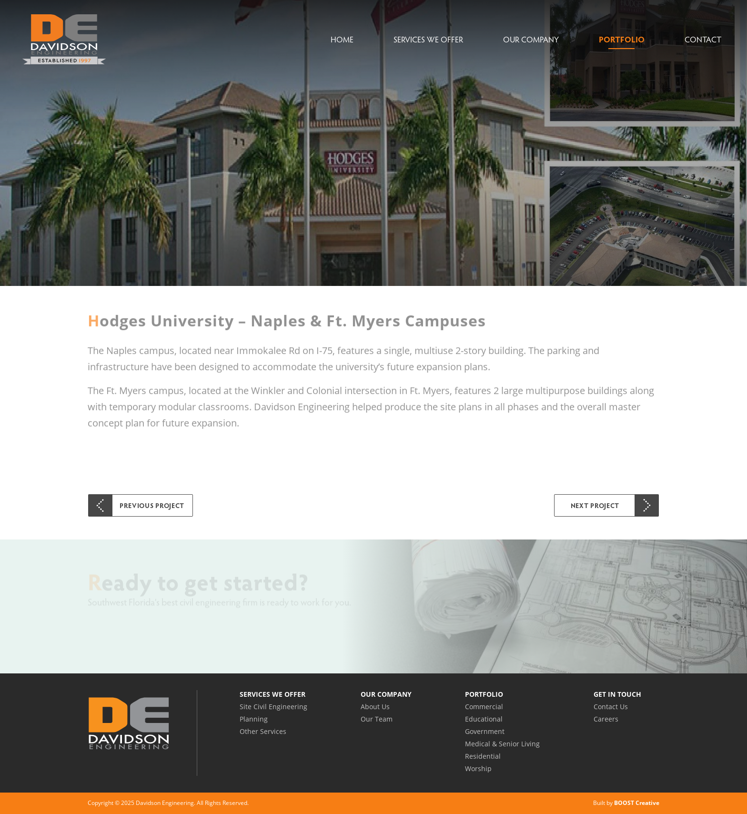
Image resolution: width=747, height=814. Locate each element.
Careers (606, 718)
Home (342, 39)
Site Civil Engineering (273, 706)
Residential (483, 756)
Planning (254, 718)
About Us (375, 706)
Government (485, 731)
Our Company (531, 39)
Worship (478, 768)
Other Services (263, 731)
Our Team (377, 718)
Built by (626, 803)
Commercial (484, 706)
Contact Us (611, 706)
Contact (703, 39)
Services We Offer (428, 39)
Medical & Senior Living (502, 743)
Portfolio (622, 39)
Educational (484, 718)
